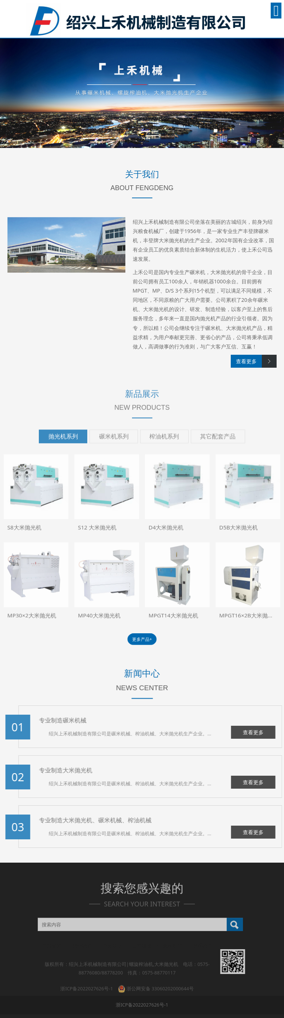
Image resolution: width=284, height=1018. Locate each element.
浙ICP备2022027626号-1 (142, 1005)
